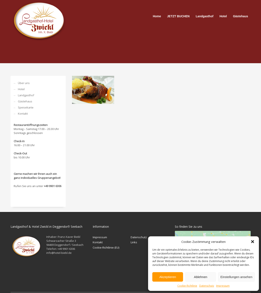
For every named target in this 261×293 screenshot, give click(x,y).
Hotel (21, 89)
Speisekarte (25, 107)
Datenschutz (206, 286)
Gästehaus (25, 101)
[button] (252, 241)
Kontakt (23, 113)
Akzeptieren (167, 277)
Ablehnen (200, 277)
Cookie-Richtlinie (187, 286)
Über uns (24, 83)
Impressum (223, 286)
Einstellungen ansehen (236, 277)
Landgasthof (26, 95)
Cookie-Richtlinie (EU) (106, 247)
